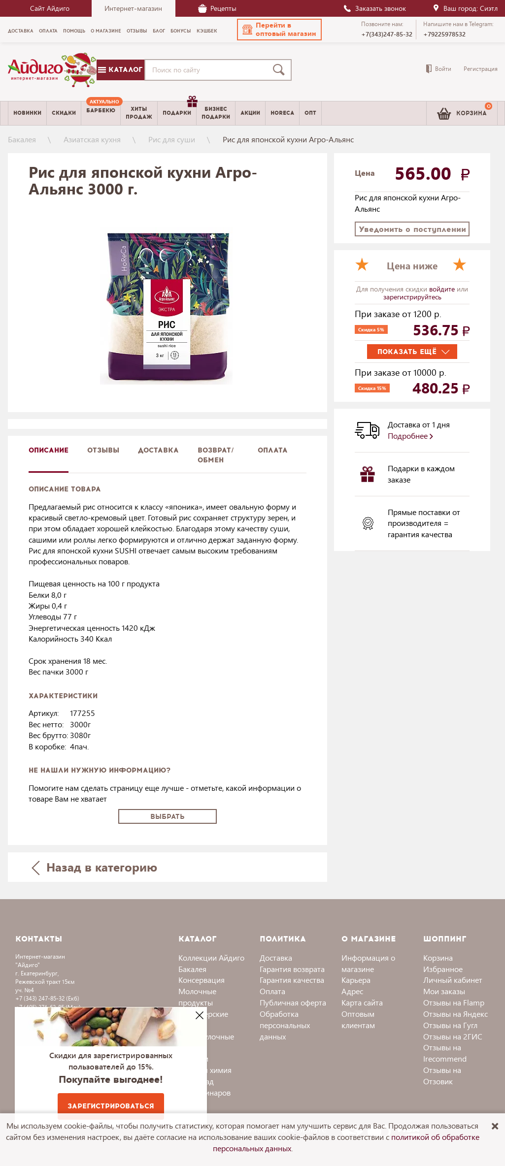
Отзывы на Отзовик (442, 1075)
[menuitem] (100, 113)
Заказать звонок (374, 8)
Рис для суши (171, 139)
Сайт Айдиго (49, 8)
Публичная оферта (293, 1002)
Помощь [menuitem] (74, 31)
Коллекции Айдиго (211, 957)
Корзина (438, 957)
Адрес (352, 991)
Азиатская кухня (92, 139)
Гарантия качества (292, 979)
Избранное (443, 969)
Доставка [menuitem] (21, 31)
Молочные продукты (197, 996)
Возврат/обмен (216, 455)
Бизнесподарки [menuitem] (216, 113)
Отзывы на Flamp (453, 1002)
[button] (279, 29)
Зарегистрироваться (110, 1106)
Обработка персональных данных (285, 1024)
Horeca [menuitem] (282, 113)
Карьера (355, 979)
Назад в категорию (94, 867)
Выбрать (167, 816)
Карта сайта (362, 1002)
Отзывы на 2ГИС (452, 1036)
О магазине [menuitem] (106, 31)
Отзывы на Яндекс (455, 1013)
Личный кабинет (452, 979)
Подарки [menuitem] (179, 109)
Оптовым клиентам (358, 1019)
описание (48, 450)
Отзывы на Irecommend (445, 1053)
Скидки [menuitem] (64, 113)
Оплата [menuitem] (48, 31)
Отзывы (103, 450)
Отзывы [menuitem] (137, 31)
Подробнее (410, 435)
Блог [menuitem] (159, 31)
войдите (443, 288)
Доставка (276, 957)
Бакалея (22, 139)
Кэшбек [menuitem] (207, 31)
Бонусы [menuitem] (180, 31)
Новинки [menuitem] (27, 113)
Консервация (201, 979)
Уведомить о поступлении (412, 229)
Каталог (120, 70)
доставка (158, 450)
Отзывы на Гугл (450, 1025)
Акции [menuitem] (250, 113)
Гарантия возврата (292, 969)
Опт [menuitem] (310, 113)
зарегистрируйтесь (412, 296)
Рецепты (217, 8)
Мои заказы (444, 991)
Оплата (273, 450)
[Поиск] (281, 70)
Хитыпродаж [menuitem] (139, 113)
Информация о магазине (368, 963)
